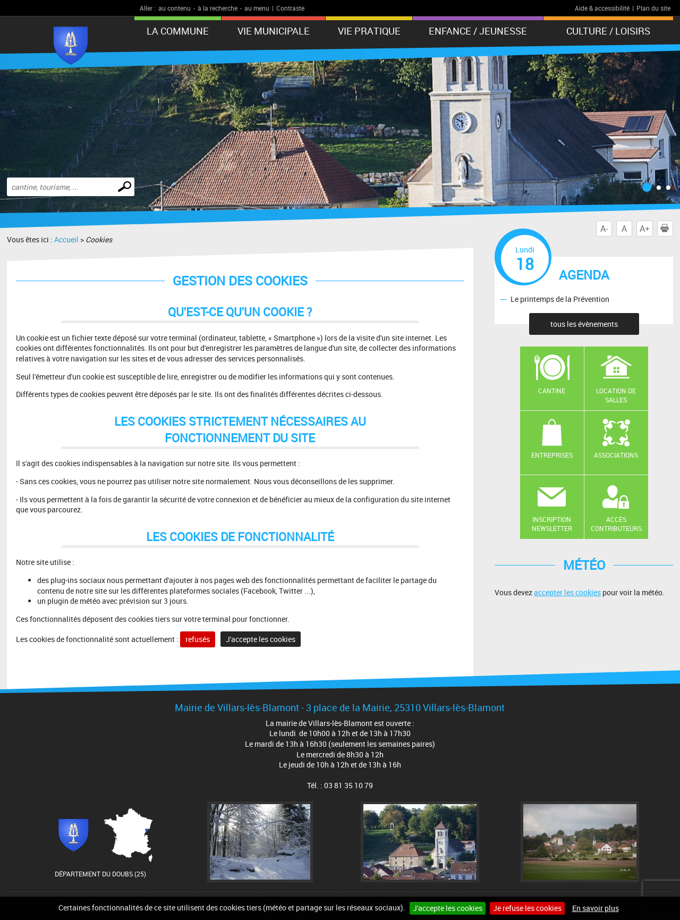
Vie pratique (369, 30)
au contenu (174, 8)
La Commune (178, 30)
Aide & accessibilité (602, 8)
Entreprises (552, 455)
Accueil (66, 239)
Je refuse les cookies (527, 908)
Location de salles (616, 395)
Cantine (551, 390)
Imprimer (666, 228)
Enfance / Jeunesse (478, 30)
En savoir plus (595, 908)
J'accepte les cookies (447, 908)
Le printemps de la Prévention (560, 299)
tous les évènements (584, 324)
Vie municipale (273, 30)
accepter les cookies (567, 592)
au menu (256, 8)
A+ (645, 228)
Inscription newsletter (552, 524)
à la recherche (217, 8)
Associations (616, 455)
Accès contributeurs (616, 524)
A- (604, 228)
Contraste (290, 8)
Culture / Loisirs (608, 30)
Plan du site (653, 8)
